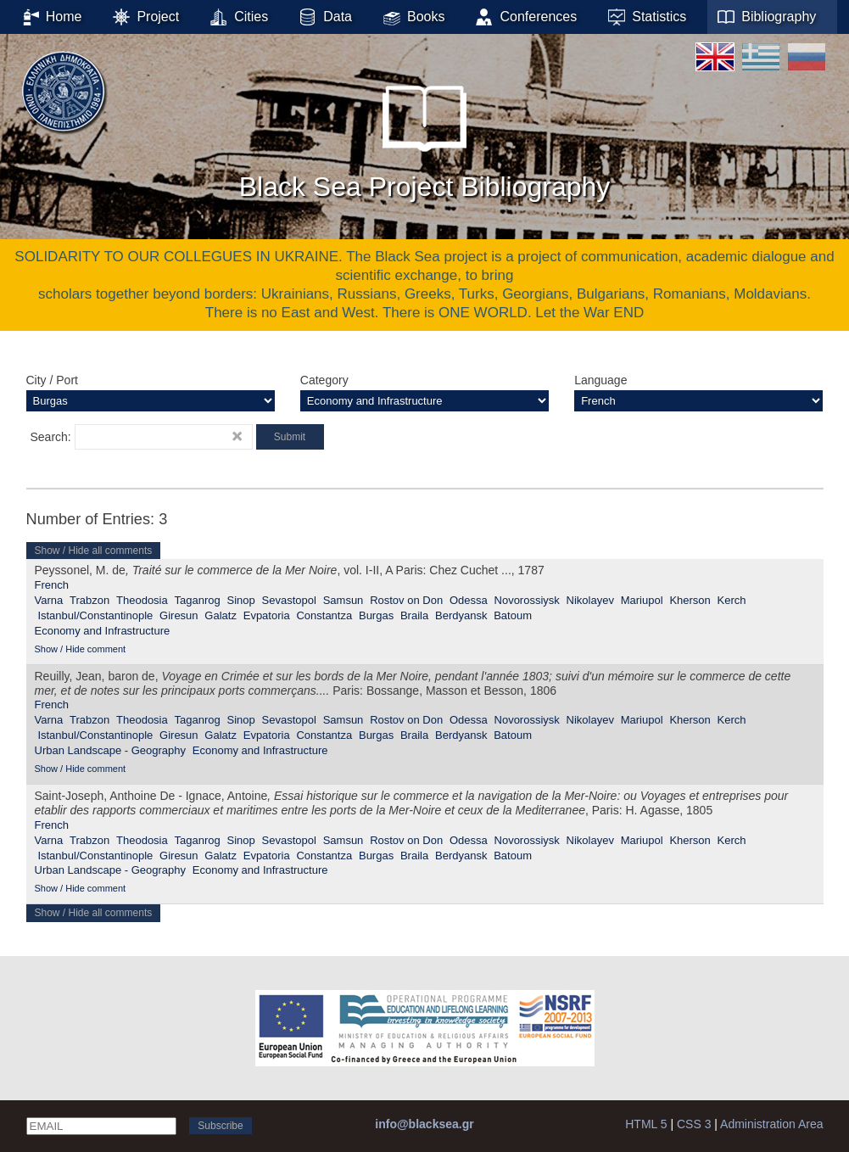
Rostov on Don (406, 600)
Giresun (178, 615)
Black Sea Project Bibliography (425, 135)
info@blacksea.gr (424, 1124)
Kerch (732, 600)
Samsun (343, 600)
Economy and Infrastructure (102, 630)
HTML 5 (646, 1124)
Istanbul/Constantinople (95, 615)
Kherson (689, 600)
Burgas (376, 615)
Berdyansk (461, 615)
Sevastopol (289, 600)
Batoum (513, 615)
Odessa (469, 600)
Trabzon (89, 600)
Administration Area (771, 1124)
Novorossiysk (527, 600)
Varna (49, 600)
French (52, 585)
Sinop (241, 600)
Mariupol (642, 600)
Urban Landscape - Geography (111, 750)
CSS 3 (694, 1124)
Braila (414, 615)
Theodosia (142, 600)
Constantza (324, 615)
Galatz (220, 615)
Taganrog (198, 600)
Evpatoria (266, 615)
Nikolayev (590, 600)
